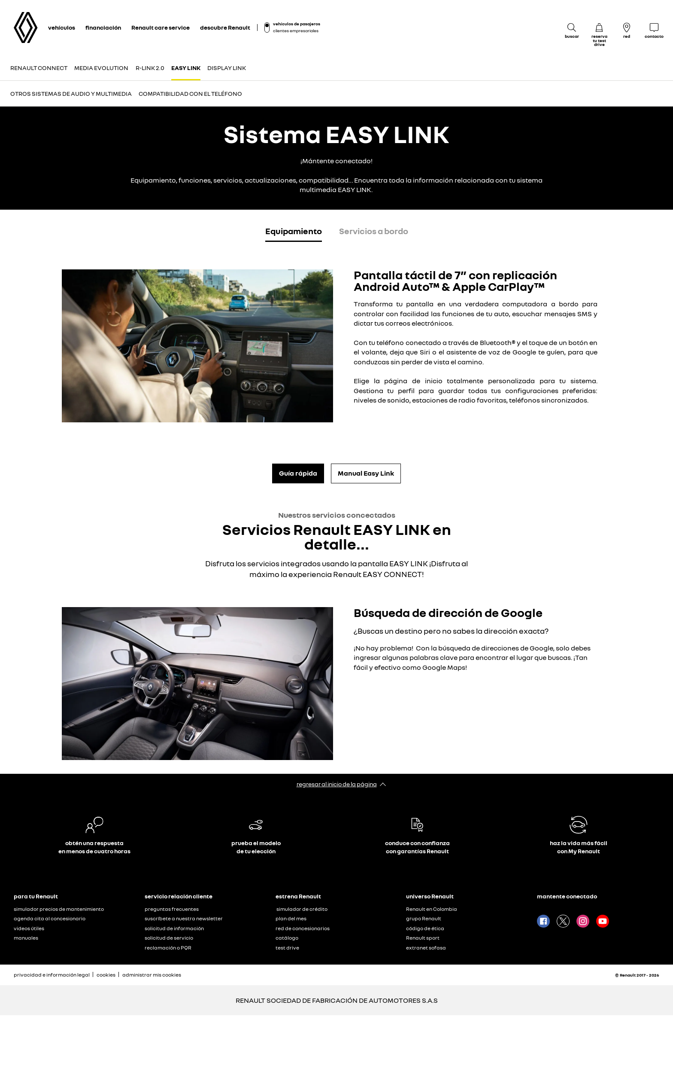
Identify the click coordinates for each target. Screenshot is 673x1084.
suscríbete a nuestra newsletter (184, 918)
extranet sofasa (426, 947)
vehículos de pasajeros (296, 23)
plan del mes (291, 918)
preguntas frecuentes (172, 909)
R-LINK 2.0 (150, 67)
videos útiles (29, 928)
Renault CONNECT (38, 67)
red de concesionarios (303, 928)
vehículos (61, 27)
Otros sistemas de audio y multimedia (71, 93)
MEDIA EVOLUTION (101, 67)
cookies (106, 974)
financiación (103, 27)
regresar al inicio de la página (337, 784)
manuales (26, 937)
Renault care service (160, 27)
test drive (287, 947)
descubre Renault (225, 27)
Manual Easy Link (366, 473)
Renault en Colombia (431, 909)
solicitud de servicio (169, 937)
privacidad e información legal (52, 974)
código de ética (425, 928)
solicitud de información (174, 928)
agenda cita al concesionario (49, 918)
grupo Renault (423, 918)
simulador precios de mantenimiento (59, 909)
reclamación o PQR (168, 947)
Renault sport (423, 937)
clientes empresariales (295, 30)
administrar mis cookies (151, 974)
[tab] (293, 232)
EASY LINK (185, 67)
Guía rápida (298, 473)
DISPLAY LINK (226, 67)
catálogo (287, 937)
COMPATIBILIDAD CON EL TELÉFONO (190, 93)
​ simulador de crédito (301, 909)
